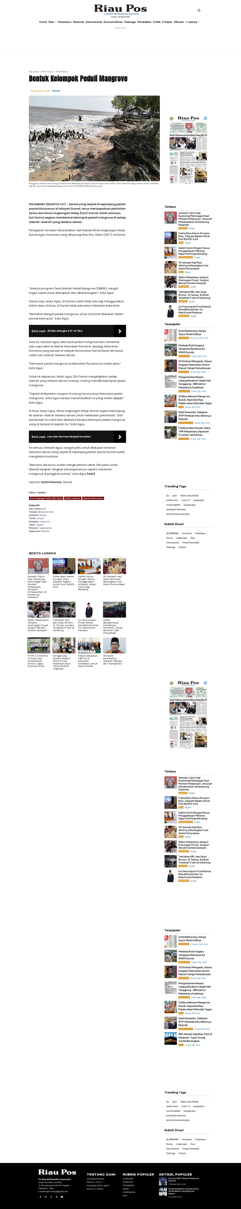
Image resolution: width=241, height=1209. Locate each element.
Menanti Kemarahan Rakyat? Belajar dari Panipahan (112, 659)
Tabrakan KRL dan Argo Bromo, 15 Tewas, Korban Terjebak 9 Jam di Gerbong (64, 625)
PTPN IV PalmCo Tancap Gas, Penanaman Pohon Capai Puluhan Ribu (38, 660)
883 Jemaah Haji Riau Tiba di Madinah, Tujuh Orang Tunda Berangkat (195, 1037)
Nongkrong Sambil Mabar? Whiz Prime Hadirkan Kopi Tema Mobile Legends (62, 662)
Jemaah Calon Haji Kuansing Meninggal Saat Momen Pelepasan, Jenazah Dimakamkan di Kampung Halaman (37, 586)
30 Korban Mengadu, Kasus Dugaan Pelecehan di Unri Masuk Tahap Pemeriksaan (195, 365)
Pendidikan (184, 316)
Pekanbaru (61, 71)
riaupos (42, 515)
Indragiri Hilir (185, 257)
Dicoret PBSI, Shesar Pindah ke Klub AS (183, 1179)
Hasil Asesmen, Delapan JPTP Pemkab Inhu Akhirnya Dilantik (194, 415)
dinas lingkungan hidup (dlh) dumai (46, 498)
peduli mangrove (72, 498)
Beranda (34, 71)
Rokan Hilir (184, 356)
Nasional (183, 228)
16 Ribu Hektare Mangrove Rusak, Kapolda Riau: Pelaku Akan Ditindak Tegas (195, 400)
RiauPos (45, 531)
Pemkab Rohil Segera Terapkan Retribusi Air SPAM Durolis (191, 349)
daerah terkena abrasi (93, 498)
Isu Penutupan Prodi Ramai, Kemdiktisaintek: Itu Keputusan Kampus (88, 625)
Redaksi (56, 90)
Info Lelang (184, 391)
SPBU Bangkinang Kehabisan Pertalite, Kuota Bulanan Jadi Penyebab (112, 626)
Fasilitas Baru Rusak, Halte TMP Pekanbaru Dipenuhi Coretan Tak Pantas (194, 431)
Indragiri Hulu (185, 423)
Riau (181, 243)
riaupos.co (45, 521)
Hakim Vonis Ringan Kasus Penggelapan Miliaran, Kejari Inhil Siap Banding (87, 583)
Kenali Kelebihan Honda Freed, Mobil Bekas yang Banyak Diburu (183, 1191)
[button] (199, 10)
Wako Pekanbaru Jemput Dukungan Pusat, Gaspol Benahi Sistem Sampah (38, 625)
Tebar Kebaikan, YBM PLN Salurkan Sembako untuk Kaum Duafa (88, 660)
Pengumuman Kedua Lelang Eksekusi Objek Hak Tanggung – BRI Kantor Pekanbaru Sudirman (194, 382)
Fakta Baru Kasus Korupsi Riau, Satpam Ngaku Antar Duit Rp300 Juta (64, 581)
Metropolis (47, 71)
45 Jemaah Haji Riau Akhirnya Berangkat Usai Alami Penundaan (114, 580)
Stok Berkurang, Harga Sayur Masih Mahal (192, 332)
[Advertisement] (77, 262)
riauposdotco (45, 528)
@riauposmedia (45, 512)
